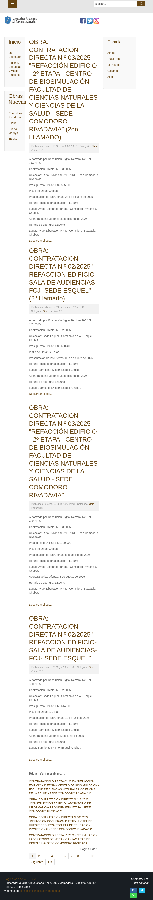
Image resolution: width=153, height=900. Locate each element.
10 (92, 856)
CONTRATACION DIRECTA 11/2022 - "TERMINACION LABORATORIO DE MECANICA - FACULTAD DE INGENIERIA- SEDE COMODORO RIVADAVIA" (63, 839)
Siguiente (37, 862)
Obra (94, 146)
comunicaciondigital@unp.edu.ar (40, 890)
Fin (50, 862)
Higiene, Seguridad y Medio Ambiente (15, 68)
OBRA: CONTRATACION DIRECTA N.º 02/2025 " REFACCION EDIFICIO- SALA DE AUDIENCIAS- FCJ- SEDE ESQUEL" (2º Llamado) (63, 274)
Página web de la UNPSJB (21, 879)
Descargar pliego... (41, 240)
